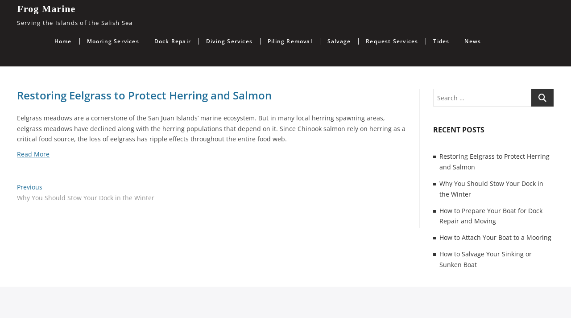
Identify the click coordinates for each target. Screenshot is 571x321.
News (472, 41)
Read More (33, 154)
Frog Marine (46, 8)
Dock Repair (172, 41)
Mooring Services (113, 41)
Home (63, 41)
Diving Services (229, 41)
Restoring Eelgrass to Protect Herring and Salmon (144, 95)
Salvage (339, 41)
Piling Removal (290, 41)
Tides (441, 41)
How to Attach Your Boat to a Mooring (495, 237)
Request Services (392, 41)
